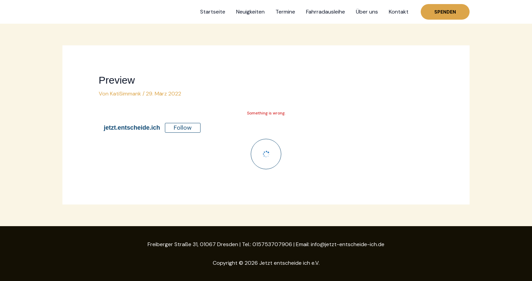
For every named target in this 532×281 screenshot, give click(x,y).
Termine (285, 11)
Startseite (212, 11)
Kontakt (398, 11)
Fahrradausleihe (325, 11)
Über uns (367, 11)
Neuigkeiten (250, 11)
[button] (445, 12)
